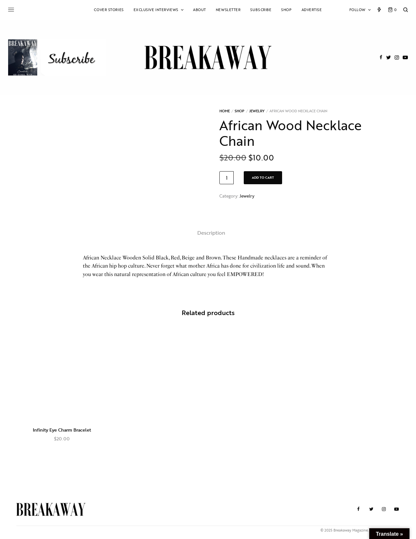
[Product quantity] (226, 177)
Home (224, 111)
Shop (239, 111)
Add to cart (263, 177)
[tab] (211, 233)
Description (211, 233)
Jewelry (257, 111)
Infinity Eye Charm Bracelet (62, 429)
